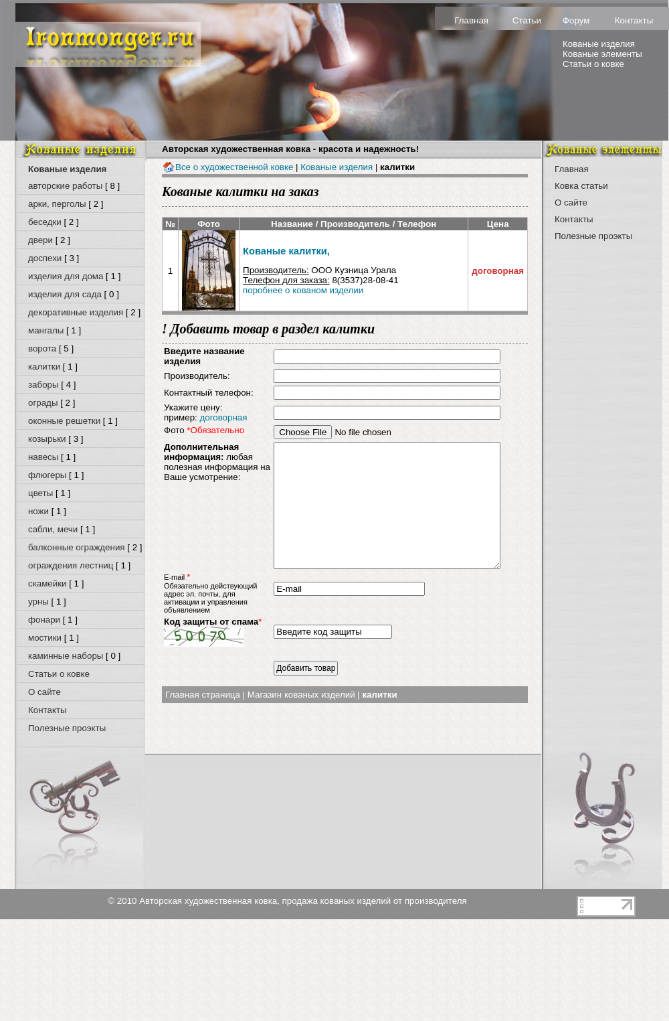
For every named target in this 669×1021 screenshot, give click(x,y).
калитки (44, 367)
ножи (38, 511)
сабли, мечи (53, 529)
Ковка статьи (581, 186)
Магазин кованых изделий (301, 716)
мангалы (46, 330)
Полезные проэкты (67, 728)
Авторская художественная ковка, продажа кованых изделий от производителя (303, 901)
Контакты (634, 20)
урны (38, 602)
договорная (223, 417)
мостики (45, 638)
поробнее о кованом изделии (303, 290)
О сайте (44, 692)
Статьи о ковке (593, 64)
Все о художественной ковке (227, 167)
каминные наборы (65, 656)
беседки (45, 222)
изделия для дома (65, 276)
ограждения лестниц (70, 565)
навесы (43, 457)
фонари (44, 620)
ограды (43, 403)
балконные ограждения (76, 547)
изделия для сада (65, 294)
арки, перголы (57, 204)
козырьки (47, 439)
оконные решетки (64, 421)
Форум (576, 20)
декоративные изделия (75, 312)
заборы (43, 385)
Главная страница (202, 716)
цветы (40, 493)
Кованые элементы (602, 54)
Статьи (526, 20)
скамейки (47, 583)
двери (40, 240)
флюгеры (47, 475)
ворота (42, 348)
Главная (471, 20)
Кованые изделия (599, 44)
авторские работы (65, 186)
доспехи (45, 258)
